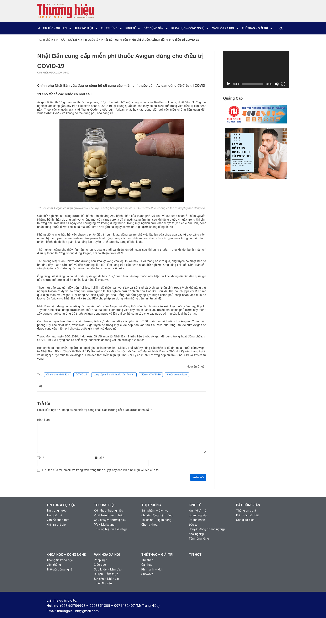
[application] (256, 69)
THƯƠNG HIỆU (105, 498)
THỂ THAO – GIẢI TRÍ (157, 547)
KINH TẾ (195, 498)
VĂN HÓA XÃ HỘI (107, 547)
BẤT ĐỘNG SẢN (248, 498)
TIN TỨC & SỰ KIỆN (61, 498)
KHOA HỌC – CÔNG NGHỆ (66, 547)
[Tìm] (280, 28)
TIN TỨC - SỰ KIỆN (66, 39)
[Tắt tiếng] (277, 84)
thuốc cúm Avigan (177, 368)
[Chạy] (228, 84)
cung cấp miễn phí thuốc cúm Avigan (114, 368)
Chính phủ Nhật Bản (57, 368)
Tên (40, 451)
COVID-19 (81, 368)
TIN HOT (195, 547)
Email (99, 451)
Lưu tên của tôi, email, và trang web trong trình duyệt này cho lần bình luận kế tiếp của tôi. (100, 463)
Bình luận (44, 413)
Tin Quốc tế (90, 39)
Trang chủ (44, 39)
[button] (70, 28)
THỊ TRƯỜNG (151, 498)
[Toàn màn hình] (283, 84)
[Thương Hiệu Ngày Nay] (65, 11)
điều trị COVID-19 (151, 368)
